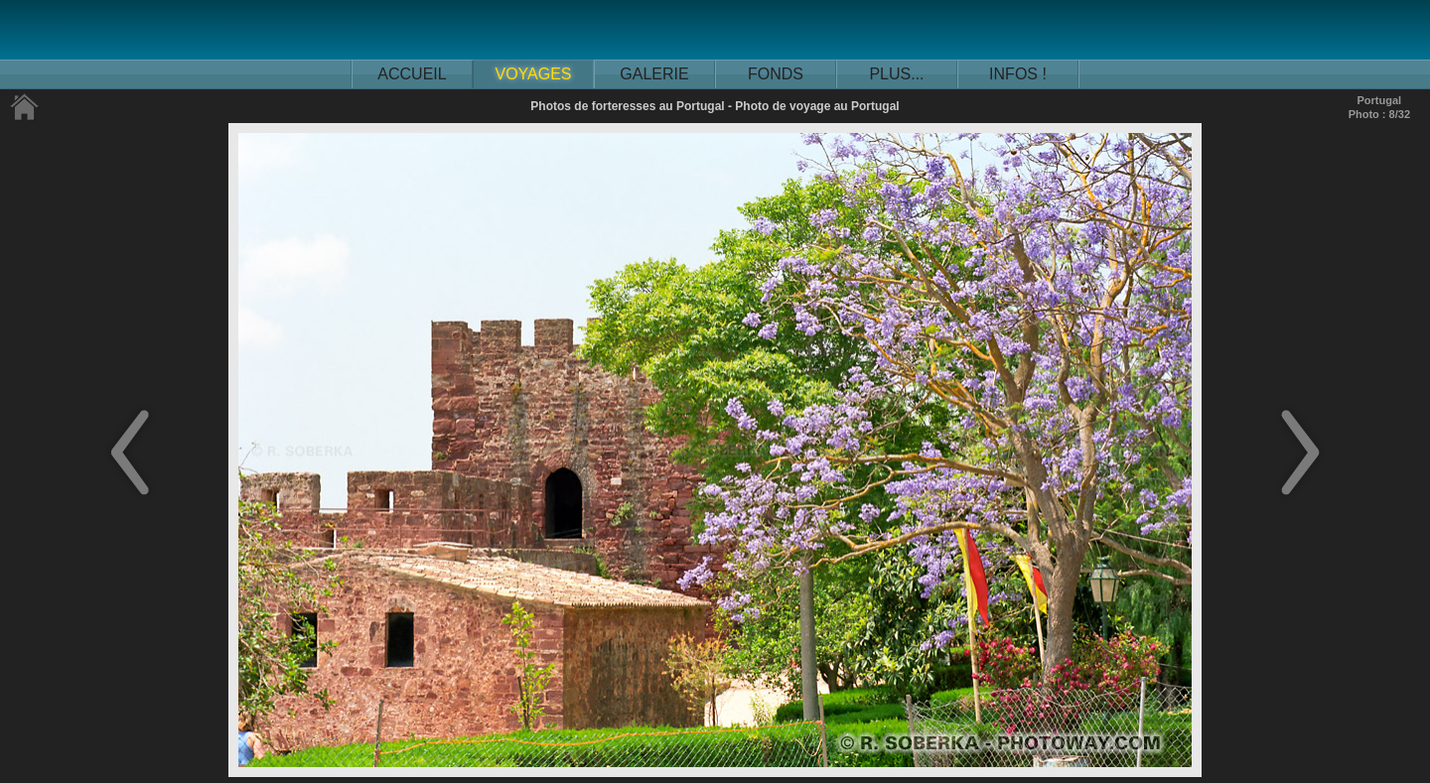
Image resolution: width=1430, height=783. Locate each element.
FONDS (775, 73)
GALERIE (654, 73)
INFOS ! (1018, 73)
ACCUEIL (411, 73)
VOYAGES (533, 73)
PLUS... (896, 73)
